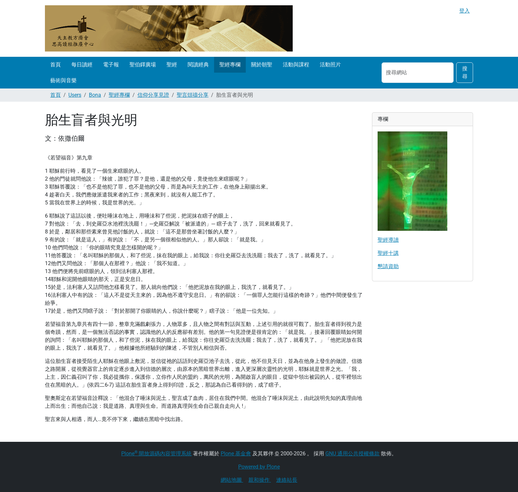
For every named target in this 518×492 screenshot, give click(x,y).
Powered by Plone (259, 467)
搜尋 (464, 72)
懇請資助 (388, 266)
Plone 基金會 (236, 453)
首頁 (55, 64)
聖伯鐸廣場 (143, 64)
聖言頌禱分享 (192, 95)
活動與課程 (296, 64)
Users (74, 95)
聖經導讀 (388, 240)
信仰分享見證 (153, 95)
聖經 (171, 64)
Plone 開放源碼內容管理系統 (156, 453)
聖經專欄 (229, 64)
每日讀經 (81, 64)
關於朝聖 (261, 64)
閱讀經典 (198, 64)
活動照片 (330, 64)
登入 (464, 11)
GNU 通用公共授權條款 (352, 453)
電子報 (111, 64)
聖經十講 (388, 253)
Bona (95, 95)
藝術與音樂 (63, 80)
